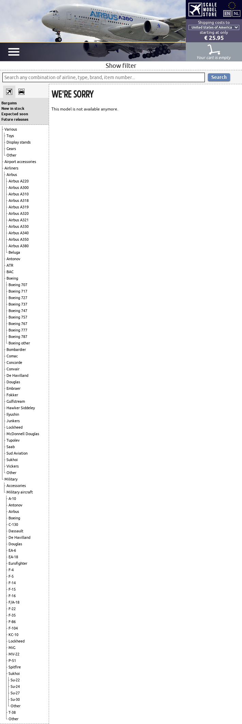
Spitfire (15, 667)
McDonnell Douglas (22, 434)
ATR (9, 265)
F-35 (12, 615)
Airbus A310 (19, 194)
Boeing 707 (18, 285)
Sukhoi (12, 460)
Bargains (9, 103)
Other (11, 155)
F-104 (13, 628)
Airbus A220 (19, 181)
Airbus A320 (19, 213)
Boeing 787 (18, 337)
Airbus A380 (19, 246)
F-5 (11, 576)
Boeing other (19, 343)
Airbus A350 (19, 239)
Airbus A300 (19, 188)
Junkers (13, 421)
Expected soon (14, 114)
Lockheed (14, 427)
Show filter (121, 65)
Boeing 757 (18, 317)
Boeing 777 (18, 330)
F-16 (12, 596)
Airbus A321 (19, 220)
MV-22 (14, 654)
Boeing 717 (18, 291)
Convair (12, 369)
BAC (10, 272)
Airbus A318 (19, 200)
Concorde (14, 362)
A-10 (12, 499)
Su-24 (15, 686)
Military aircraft (19, 492)
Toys (10, 136)
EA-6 (12, 550)
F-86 (12, 622)
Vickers (12, 466)
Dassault (16, 531)
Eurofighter (18, 563)
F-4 (11, 570)
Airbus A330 (19, 226)
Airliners (11, 168)
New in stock (12, 108)
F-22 (12, 609)
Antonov (13, 259)
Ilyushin (12, 414)
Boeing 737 (18, 304)
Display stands (18, 142)
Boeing (12, 278)
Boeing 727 (18, 298)
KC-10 (13, 635)
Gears (11, 149)
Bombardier (16, 350)
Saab (10, 447)
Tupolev (13, 440)
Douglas (13, 382)
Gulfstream (15, 401)
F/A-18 (14, 602)
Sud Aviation (17, 453)
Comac (12, 356)
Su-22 (15, 680)
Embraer (13, 388)
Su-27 (15, 693)
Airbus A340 (19, 233)
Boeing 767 (18, 324)
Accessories (16, 486)
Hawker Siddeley (20, 408)
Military (10, 479)
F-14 (12, 583)
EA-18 (13, 557)
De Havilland (17, 375)
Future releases (14, 119)
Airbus (11, 175)
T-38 (12, 712)
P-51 (12, 661)
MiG (12, 648)
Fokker (12, 395)
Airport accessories (20, 162)
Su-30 (15, 699)
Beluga (14, 252)
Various (10, 129)
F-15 (12, 589)
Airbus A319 (19, 207)
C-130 (13, 524)
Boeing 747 (18, 311)
